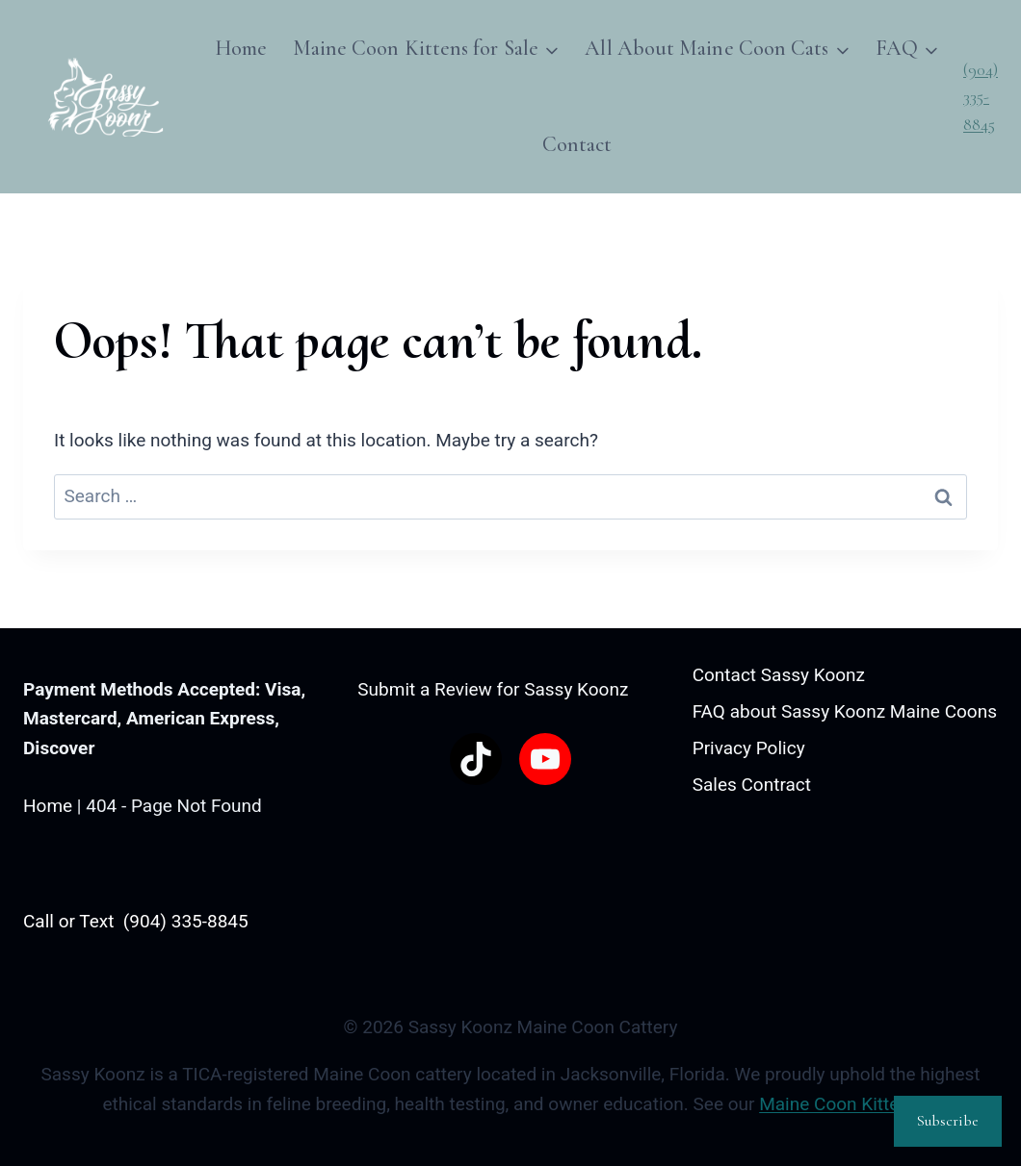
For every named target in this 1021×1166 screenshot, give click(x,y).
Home (241, 48)
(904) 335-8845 (980, 97)
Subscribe (948, 1120)
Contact (577, 144)
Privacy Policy (749, 748)
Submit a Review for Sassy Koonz (492, 689)
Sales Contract (752, 784)
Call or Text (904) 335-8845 (136, 921)
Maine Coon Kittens (838, 1104)
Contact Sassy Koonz (779, 675)
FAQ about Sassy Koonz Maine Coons (845, 711)
